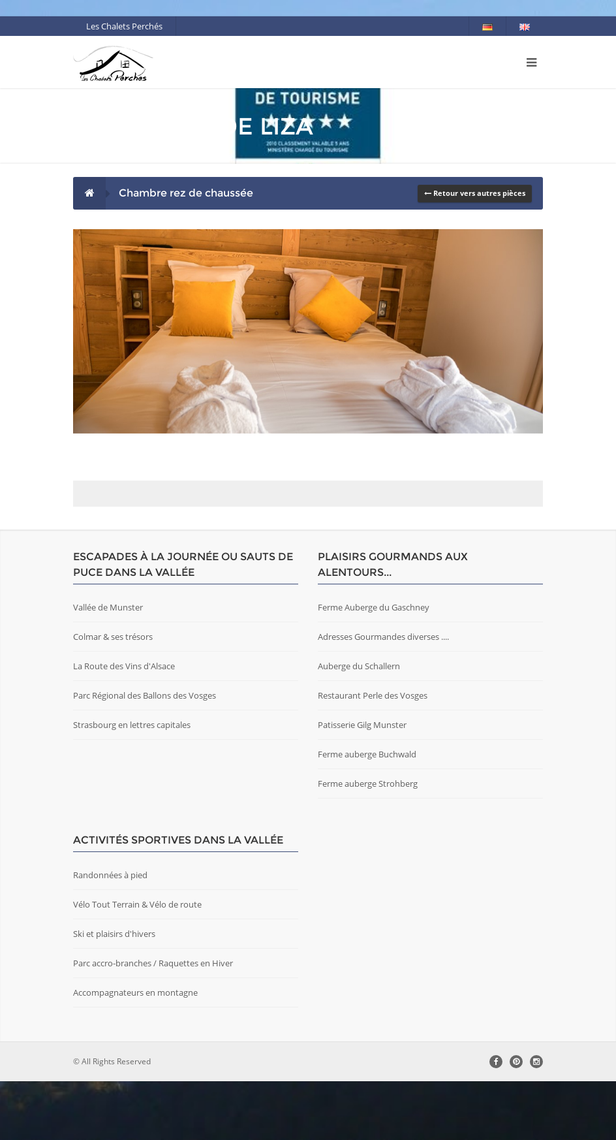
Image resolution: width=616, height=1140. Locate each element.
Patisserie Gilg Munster (362, 783)
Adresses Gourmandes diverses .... (383, 695)
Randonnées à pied (110, 934)
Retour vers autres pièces (474, 193)
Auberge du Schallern (359, 725)
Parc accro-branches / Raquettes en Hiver (153, 1022)
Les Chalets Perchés (124, 26)
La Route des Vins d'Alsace (124, 725)
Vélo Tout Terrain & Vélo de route (137, 963)
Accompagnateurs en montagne (135, 1051)
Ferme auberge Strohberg (368, 842)
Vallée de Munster (108, 666)
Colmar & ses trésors (113, 695)
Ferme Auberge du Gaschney (373, 666)
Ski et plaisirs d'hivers (114, 992)
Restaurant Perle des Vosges (372, 754)
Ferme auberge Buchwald (367, 813)
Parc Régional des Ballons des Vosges (144, 754)
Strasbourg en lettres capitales (132, 783)
